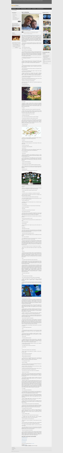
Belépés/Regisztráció (40, 8)
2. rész (33, 443)
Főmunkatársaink (23, 8)
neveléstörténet (14, 45)
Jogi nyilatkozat (13, 448)
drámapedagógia (18, 42)
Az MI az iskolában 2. (45, 39)
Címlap (12, 10)
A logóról (13, 449)
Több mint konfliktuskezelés (46, 55)
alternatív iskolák (14, 42)
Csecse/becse (34, 8)
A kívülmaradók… (45, 26)
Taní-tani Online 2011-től (15, 19)
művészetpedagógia (15, 44)
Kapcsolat (18, 8)
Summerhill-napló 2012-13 (24, 437)
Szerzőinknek (14, 8)
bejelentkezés (29, 445)
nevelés (19, 44)
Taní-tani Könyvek (15, 17)
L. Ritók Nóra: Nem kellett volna (46, 58)
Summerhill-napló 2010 (24, 440)
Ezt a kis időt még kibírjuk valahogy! (47, 33)
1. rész (31, 443)
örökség (16, 47)
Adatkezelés (29, 8)
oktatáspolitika (18, 45)
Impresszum (13, 447)
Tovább (20, 48)
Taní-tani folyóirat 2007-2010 (16, 18)
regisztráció (26, 445)
